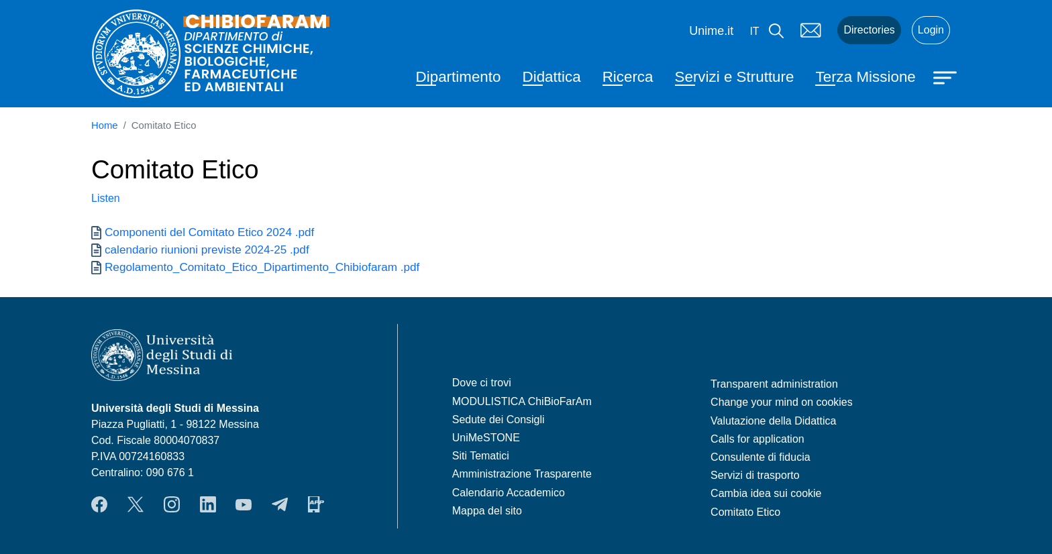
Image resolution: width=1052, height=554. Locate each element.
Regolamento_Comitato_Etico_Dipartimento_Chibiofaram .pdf (262, 267)
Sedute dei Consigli (498, 419)
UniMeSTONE (486, 437)
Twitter (135, 504)
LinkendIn (208, 504)
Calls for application (757, 439)
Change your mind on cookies (782, 402)
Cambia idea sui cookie (766, 493)
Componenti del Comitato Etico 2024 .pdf (209, 232)
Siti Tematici (480, 455)
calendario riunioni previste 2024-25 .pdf (207, 249)
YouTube (243, 504)
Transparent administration (774, 384)
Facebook (99, 504)
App (316, 504)
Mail (810, 30)
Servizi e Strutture (734, 76)
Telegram (280, 504)
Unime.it (711, 31)
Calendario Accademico (508, 492)
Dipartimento (458, 76)
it (754, 31)
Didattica (552, 76)
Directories (868, 30)
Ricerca (627, 76)
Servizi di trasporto (755, 475)
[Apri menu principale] (947, 76)
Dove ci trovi (481, 382)
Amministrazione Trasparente (522, 474)
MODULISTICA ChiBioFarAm (522, 401)
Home (104, 125)
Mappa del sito (487, 510)
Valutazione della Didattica (773, 421)
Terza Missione (865, 76)
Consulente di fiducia (760, 457)
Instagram (172, 504)
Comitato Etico (745, 512)
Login (931, 30)
